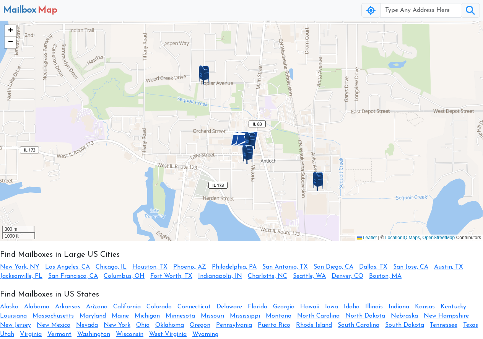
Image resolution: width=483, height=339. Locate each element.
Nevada (87, 325)
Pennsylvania (234, 325)
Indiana (399, 307)
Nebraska (404, 316)
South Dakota (404, 325)
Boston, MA (385, 276)
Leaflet (367, 237)
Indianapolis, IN (220, 276)
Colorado (159, 307)
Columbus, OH (124, 276)
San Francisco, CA (73, 276)
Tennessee (443, 325)
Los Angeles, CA (67, 267)
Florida (257, 307)
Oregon (200, 325)
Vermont (59, 334)
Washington (93, 334)
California (127, 307)
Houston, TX (150, 267)
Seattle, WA (309, 276)
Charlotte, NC (267, 276)
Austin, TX (448, 267)
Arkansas (67, 307)
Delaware (229, 307)
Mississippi (245, 316)
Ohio (143, 325)
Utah (7, 334)
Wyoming (205, 334)
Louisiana (13, 316)
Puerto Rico (274, 325)
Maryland (93, 316)
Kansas (425, 307)
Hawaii (309, 307)
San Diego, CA (333, 267)
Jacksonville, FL (21, 276)
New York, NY (19, 267)
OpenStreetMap (439, 237)
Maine (120, 316)
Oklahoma (169, 325)
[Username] (420, 10)
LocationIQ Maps (402, 237)
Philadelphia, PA (234, 267)
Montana (278, 316)
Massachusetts (53, 316)
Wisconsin (129, 334)
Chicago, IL (111, 267)
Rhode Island (314, 325)
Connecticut (194, 307)
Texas (470, 325)
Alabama (36, 307)
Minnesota (180, 316)
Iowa (331, 307)
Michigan (147, 316)
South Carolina (358, 325)
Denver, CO (347, 276)
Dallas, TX (373, 267)
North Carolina (318, 316)
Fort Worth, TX (171, 276)
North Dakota (365, 316)
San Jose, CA (410, 267)
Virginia (31, 334)
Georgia (283, 307)
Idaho (351, 307)
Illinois (374, 307)
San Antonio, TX (285, 267)
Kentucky (453, 307)
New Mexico (53, 325)
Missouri (212, 316)
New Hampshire (446, 316)
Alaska (9, 307)
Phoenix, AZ (189, 267)
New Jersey (15, 325)
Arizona (96, 307)
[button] (250, 141)
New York (117, 325)
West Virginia (168, 334)
